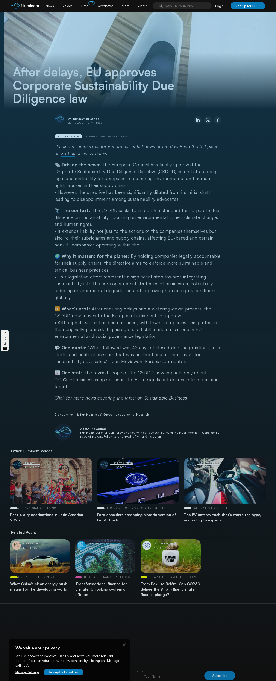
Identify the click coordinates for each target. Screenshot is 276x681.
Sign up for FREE (248, 6)
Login (219, 6)
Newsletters (4, 338)
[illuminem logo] (25, 6)
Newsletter (105, 6)
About (142, 6)
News (49, 6)
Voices (67, 6)
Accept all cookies (63, 672)
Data (84, 6)
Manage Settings (27, 672)
